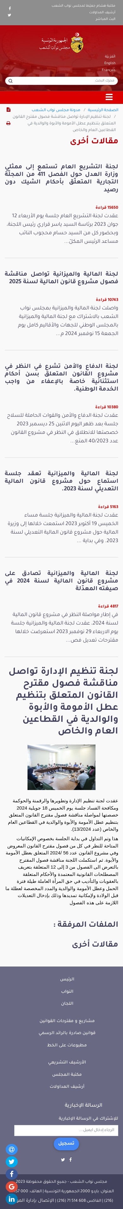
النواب (67, 992)
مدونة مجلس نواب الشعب (56, 110)
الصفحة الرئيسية (103, 110)
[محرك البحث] (61, 81)
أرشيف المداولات (102, 13)
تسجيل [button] (66, 1143)
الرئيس (67, 979)
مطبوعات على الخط (67, 1045)
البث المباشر (105, 19)
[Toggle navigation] (109, 97)
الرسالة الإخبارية (83, 1106)
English (109, 63)
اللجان (67, 1004)
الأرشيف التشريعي (67, 1062)
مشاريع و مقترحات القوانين (67, 1021)
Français (108, 70)
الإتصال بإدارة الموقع (32, 1201)
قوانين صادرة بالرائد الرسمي (67, 1033)
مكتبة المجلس (67, 1075)
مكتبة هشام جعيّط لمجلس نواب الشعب (83, 6)
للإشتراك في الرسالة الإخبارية (88, 1118)
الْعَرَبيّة (110, 57)
